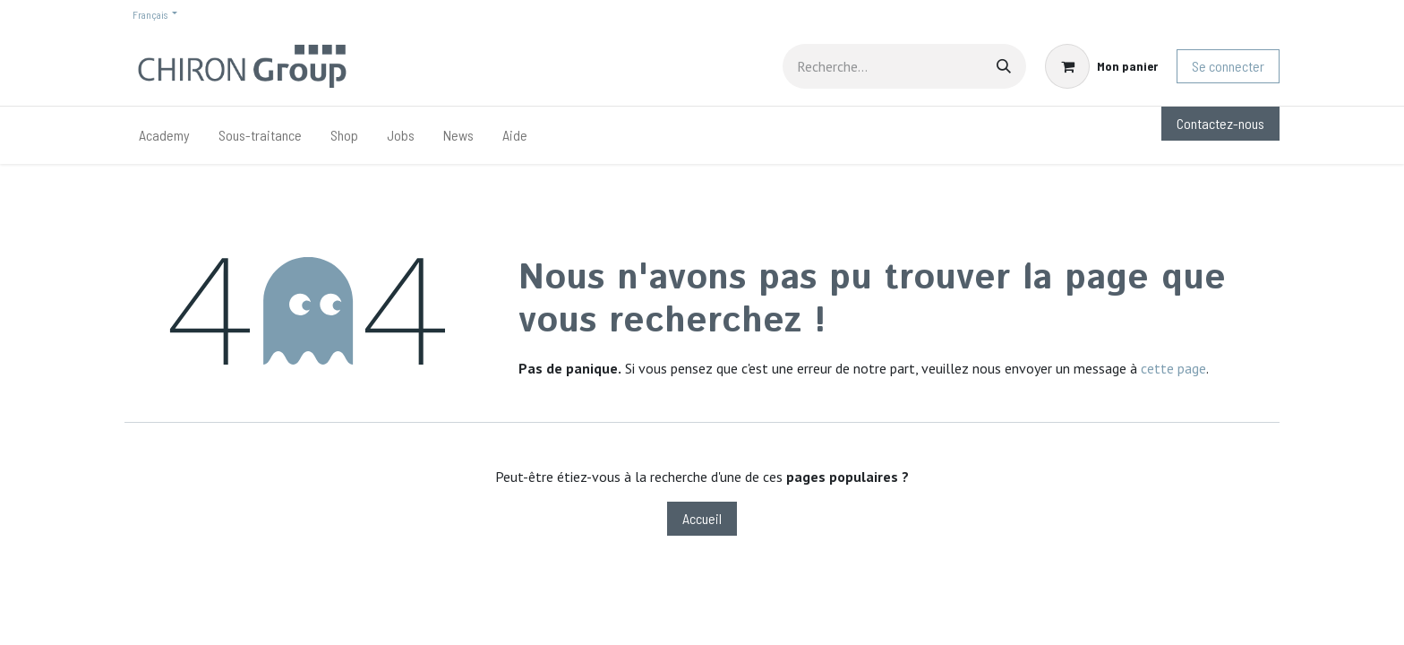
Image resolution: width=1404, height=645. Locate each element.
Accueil (702, 518)
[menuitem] (164, 135)
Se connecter (1228, 65)
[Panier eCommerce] (1101, 66)
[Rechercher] (1003, 66)
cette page (1173, 368)
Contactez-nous (1220, 123)
